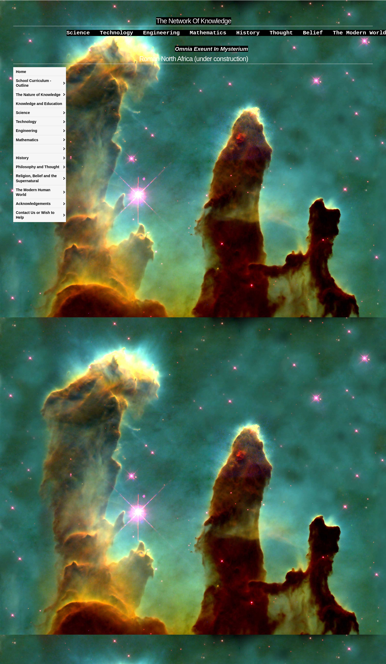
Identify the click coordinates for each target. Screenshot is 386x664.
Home (21, 74)
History (22, 160)
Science (23, 115)
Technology (26, 124)
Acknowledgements (33, 206)
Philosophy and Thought (37, 169)
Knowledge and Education (39, 106)
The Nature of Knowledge (38, 97)
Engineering (26, 133)
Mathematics (27, 142)
